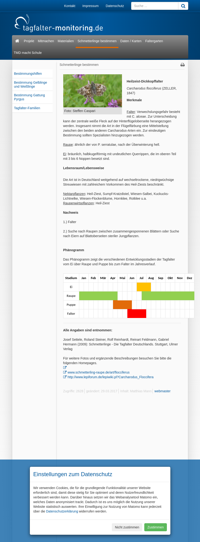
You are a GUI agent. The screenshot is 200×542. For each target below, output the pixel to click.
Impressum (90, 6)
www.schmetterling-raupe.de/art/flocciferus (99, 372)
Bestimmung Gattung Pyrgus (29, 97)
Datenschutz (115, 6)
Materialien (66, 41)
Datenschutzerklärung (62, 511)
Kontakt (69, 6)
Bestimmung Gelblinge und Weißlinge (30, 84)
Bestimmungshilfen (28, 73)
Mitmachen (46, 41)
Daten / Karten (130, 41)
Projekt (29, 41)
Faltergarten (154, 41)
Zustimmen (155, 527)
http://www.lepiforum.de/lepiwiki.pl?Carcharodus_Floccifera (111, 377)
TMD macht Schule (28, 53)
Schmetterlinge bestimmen (97, 41)
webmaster (162, 391)
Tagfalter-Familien (27, 108)
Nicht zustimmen (127, 527)
